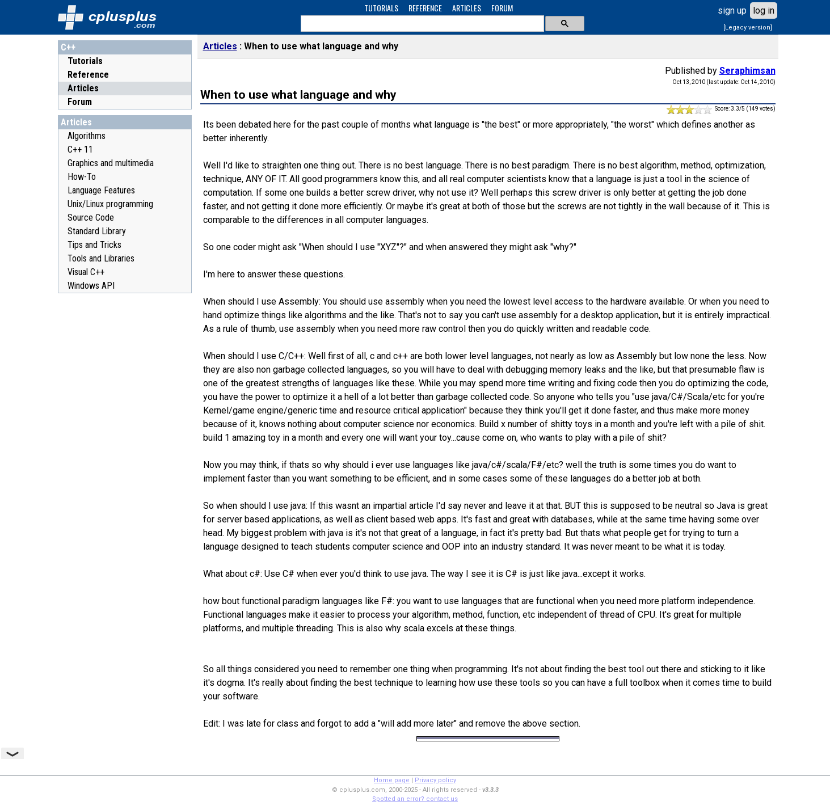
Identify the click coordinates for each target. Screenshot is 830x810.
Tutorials (85, 61)
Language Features (101, 190)
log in (763, 10)
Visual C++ (86, 272)
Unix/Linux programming (110, 204)
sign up (732, 10)
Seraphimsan (747, 70)
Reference (88, 74)
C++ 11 (80, 149)
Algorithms (87, 135)
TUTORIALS (381, 8)
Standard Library (97, 231)
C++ (68, 47)
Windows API (91, 285)
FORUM (502, 8)
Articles (83, 88)
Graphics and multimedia (111, 163)
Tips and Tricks (94, 244)
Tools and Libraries (101, 258)
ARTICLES (466, 8)
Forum (80, 101)
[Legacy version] (747, 27)
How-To (82, 176)
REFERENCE (425, 8)
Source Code (91, 217)
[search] (421, 24)
